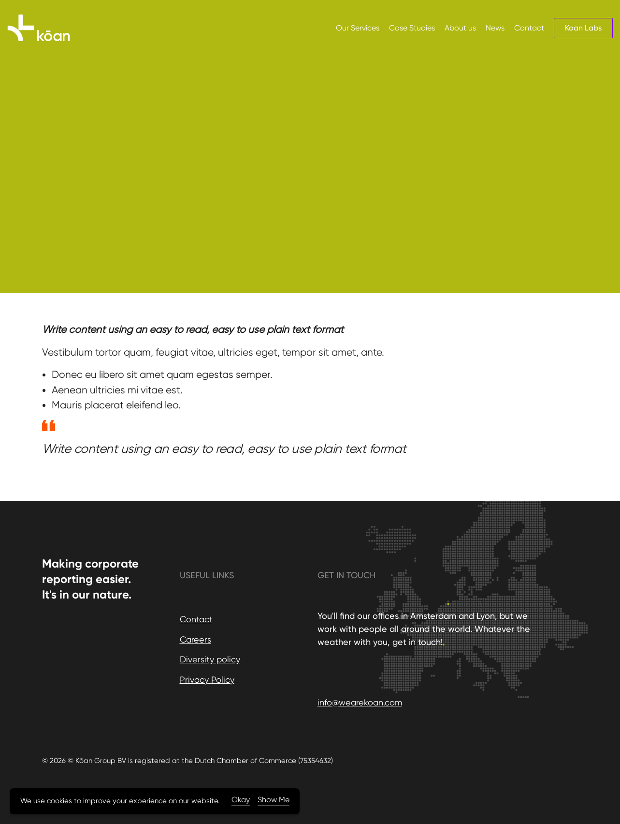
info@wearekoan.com (359, 702)
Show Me (273, 799)
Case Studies (412, 27)
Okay (240, 799)
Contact (529, 27)
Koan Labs (583, 28)
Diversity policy (210, 659)
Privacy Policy (207, 679)
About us (460, 27)
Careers (195, 639)
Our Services (357, 27)
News (495, 27)
